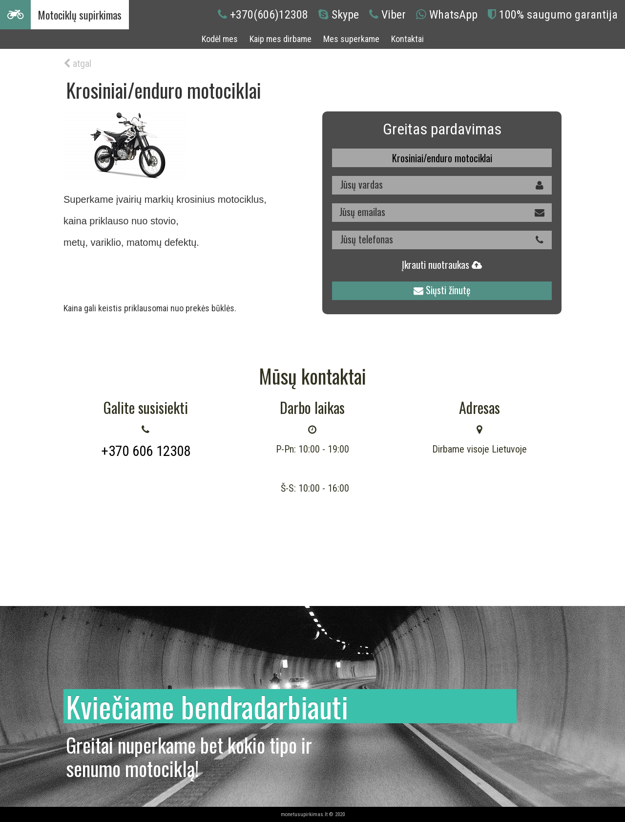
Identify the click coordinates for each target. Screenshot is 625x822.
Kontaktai (407, 39)
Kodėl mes (220, 39)
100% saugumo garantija (558, 15)
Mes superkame (351, 39)
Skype (345, 15)
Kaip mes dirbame (281, 39)
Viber (393, 15)
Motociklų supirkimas (80, 14)
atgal (77, 63)
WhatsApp (453, 15)
